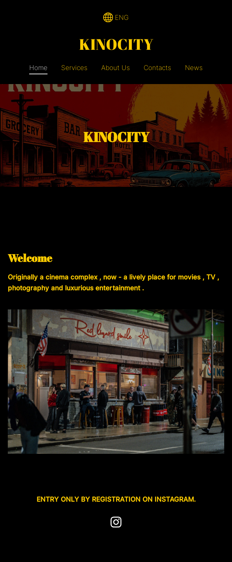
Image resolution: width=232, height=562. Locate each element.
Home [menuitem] (38, 68)
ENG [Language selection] (116, 17)
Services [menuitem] (74, 68)
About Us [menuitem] (115, 68)
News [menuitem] (194, 68)
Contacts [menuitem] (157, 68)
